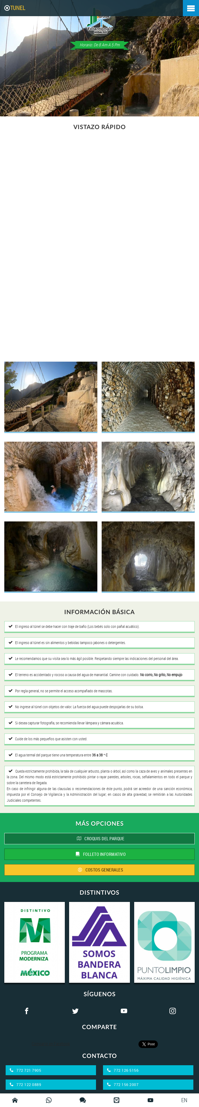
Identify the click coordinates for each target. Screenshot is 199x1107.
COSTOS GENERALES (100, 870)
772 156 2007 (122, 1084)
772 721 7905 (25, 1070)
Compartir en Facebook (51, 1044)
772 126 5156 (122, 1070)
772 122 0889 (25, 1084)
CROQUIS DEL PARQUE (100, 839)
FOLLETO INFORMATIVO (101, 854)
